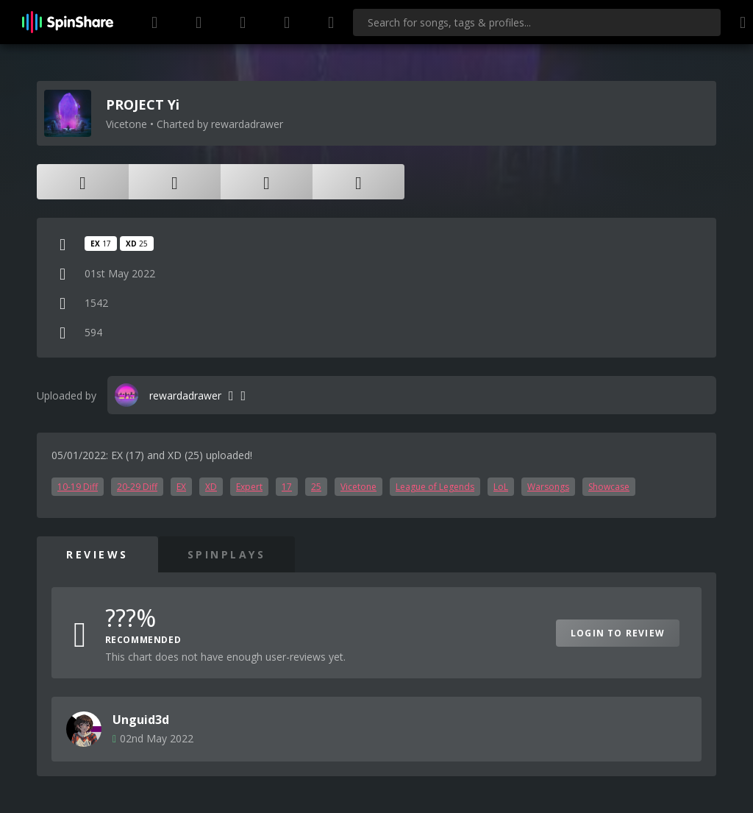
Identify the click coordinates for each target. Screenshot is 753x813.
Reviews (97, 554)
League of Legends (435, 486)
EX (181, 486)
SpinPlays (227, 554)
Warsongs (548, 486)
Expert (249, 486)
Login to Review (618, 633)
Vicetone (358, 486)
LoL (500, 486)
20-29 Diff (137, 486)
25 (316, 486)
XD (211, 486)
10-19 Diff (77, 486)
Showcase (608, 486)
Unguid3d (141, 719)
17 (287, 486)
